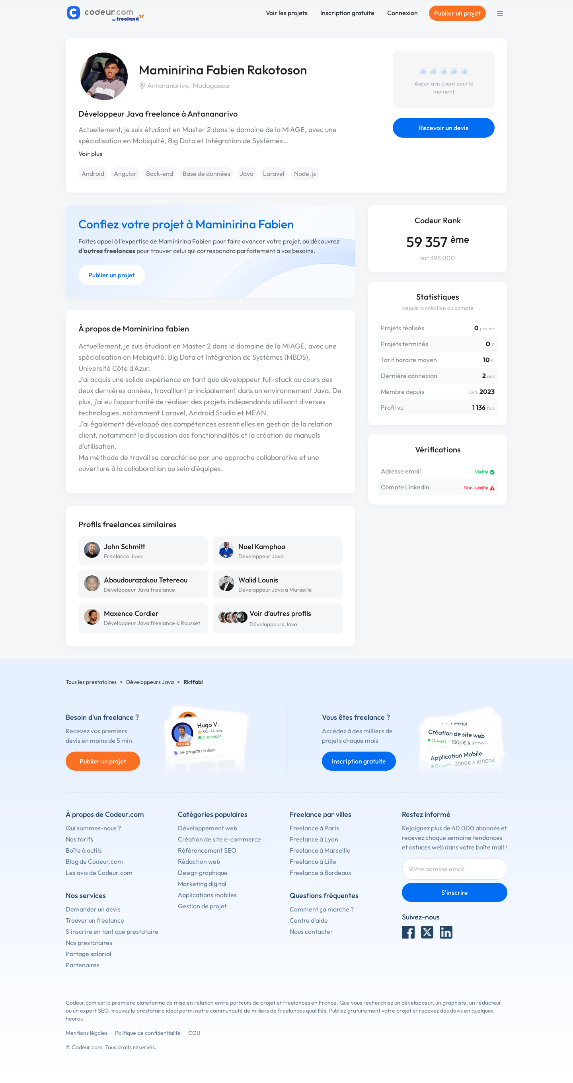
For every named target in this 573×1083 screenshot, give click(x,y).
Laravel (274, 173)
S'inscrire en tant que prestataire (112, 931)
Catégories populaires (213, 814)
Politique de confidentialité (148, 1032)
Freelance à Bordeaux (320, 873)
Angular (125, 173)
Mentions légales (86, 1032)
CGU (194, 1032)
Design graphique (203, 873)
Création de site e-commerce (219, 839)
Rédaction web (199, 861)
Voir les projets (287, 13)
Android (93, 173)
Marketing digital (202, 884)
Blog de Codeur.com (94, 861)
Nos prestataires (89, 943)
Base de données (206, 173)
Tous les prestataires (91, 682)
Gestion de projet (202, 906)
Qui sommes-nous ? (93, 828)
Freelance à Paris (314, 828)
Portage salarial (88, 954)
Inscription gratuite (347, 13)
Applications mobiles (207, 895)
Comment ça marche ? (322, 909)
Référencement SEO (207, 850)
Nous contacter (311, 931)
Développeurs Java (273, 624)
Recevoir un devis (443, 128)
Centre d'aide (309, 920)
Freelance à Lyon (314, 839)
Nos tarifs (79, 839)
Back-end (159, 173)
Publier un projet (457, 13)
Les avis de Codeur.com (99, 873)
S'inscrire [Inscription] (454, 892)
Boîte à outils (84, 850)
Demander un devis (93, 909)
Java (246, 173)
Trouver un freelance (95, 920)
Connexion (402, 13)
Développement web (207, 828)
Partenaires (82, 965)
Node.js (305, 173)
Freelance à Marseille (320, 850)
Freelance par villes (320, 814)
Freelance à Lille (313, 861)
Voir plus (90, 154)
